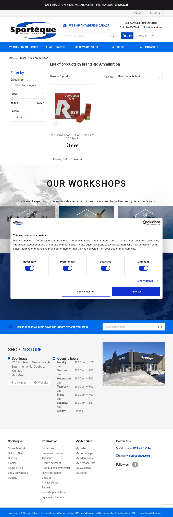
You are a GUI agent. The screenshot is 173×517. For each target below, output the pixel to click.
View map (20, 382)
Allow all (136, 291)
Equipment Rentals (53, 497)
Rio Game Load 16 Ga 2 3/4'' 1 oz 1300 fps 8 (72, 136)
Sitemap (47, 487)
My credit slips (84, 453)
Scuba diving (15, 468)
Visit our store (154, 27)
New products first (139, 77)
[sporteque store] (134, 364)
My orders (82, 448)
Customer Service (52, 453)
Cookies (47, 477)
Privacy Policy (50, 482)
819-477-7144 (131, 27)
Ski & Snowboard (18, 472)
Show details (146, 280)
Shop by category (25, 47)
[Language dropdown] (138, 13)
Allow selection (86, 291)
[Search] (89, 35)
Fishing (12, 463)
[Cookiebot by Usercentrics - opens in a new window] (145, 222)
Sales (119, 47)
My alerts (81, 472)
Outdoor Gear (15, 453)
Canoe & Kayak (17, 448)
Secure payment (51, 463)
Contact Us (151, 47)
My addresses (84, 458)
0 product (145, 35)
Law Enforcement (52, 472)
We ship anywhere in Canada (89, 25)
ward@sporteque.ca (138, 455)
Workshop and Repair (54, 492)
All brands (56, 47)
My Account (84, 441)
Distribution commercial (56, 468)
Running (12, 477)
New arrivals (88, 47)
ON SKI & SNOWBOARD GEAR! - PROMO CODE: (86, 4)
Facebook (135, 464)
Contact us (48, 448)
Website (43, 382)
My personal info (85, 463)
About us (47, 458)
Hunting (12, 458)
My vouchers (83, 468)
